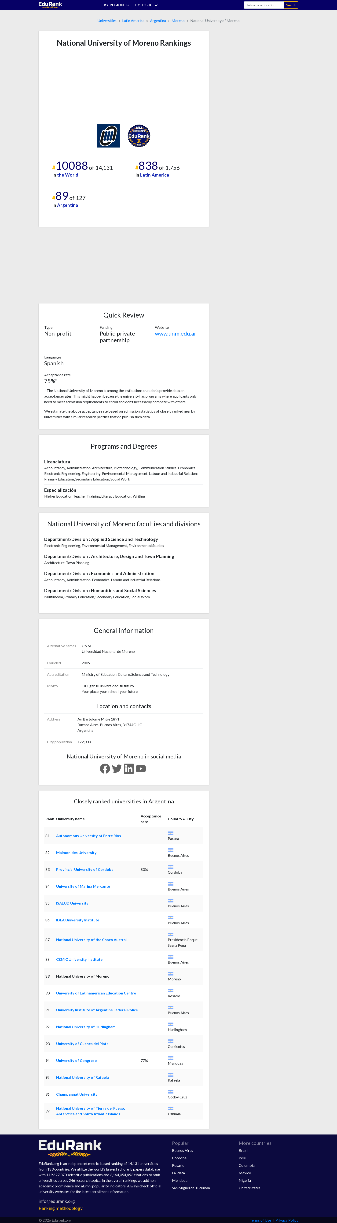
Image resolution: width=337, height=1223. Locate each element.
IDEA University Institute (77, 920)
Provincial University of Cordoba (85, 869)
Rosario (178, 1165)
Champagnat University (77, 1094)
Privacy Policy (286, 1220)
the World (67, 174)
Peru (242, 1158)
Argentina (158, 20)
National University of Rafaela (82, 1077)
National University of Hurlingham (86, 1026)
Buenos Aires (182, 1150)
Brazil (243, 1150)
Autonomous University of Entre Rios (88, 835)
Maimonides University (76, 852)
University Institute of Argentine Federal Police (97, 1010)
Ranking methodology (61, 1208)
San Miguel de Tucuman (191, 1188)
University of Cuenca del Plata (82, 1043)
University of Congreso (76, 1060)
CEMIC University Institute (79, 959)
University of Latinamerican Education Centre (96, 993)
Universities (107, 20)
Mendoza (179, 1180)
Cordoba (179, 1158)
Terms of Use (260, 1220)
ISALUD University (72, 903)
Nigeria (245, 1180)
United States (249, 1188)
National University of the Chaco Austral (91, 939)
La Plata (178, 1173)
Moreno (178, 20)
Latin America (133, 20)
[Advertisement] (79, 85)
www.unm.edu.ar (175, 333)
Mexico (245, 1173)
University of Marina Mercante (83, 886)
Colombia (247, 1165)
